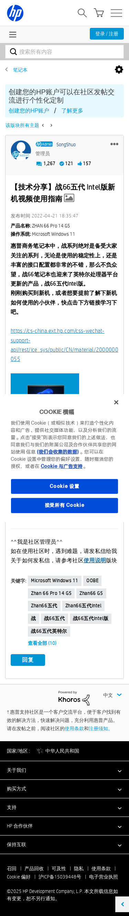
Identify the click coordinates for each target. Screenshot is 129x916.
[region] (64, 458)
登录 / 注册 (106, 34)
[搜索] (64, 51)
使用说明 (95, 560)
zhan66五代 (44, 606)
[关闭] (116, 402)
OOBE (92, 580)
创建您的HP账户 (29, 111)
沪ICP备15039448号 (60, 877)
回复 (28, 659)
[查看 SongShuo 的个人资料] (66, 144)
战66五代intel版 (91, 618)
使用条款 (74, 728)
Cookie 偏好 (19, 877)
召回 (12, 868)
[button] (114, 143)
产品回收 (34, 868)
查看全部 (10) (42, 643)
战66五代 (54, 618)
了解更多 (72, 111)
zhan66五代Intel (83, 606)
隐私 (79, 868)
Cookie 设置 (64, 486)
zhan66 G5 (91, 593)
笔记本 (20, 70)
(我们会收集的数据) (57, 452)
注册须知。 (101, 728)
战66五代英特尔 (49, 631)
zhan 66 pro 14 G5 (51, 593)
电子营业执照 (103, 877)
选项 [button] (119, 70)
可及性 (59, 868)
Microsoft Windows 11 (54, 580)
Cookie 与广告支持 (62, 466)
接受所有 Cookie (65, 505)
